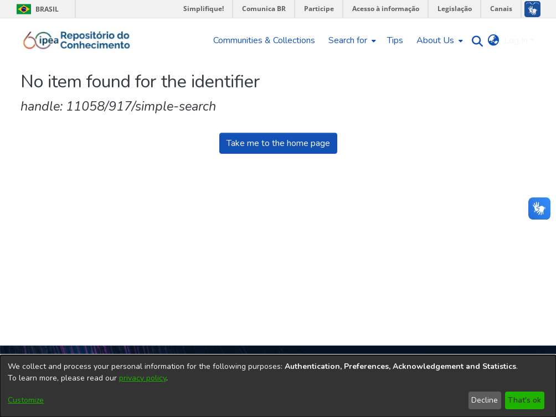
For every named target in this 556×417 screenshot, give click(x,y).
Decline (484, 400)
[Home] (76, 40)
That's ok (524, 400)
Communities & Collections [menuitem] (264, 40)
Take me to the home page (278, 143)
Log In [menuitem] (516, 40)
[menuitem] (351, 40)
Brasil (35, 9)
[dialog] (278, 386)
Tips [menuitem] (395, 40)
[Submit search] (475, 41)
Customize (26, 400)
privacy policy (142, 378)
